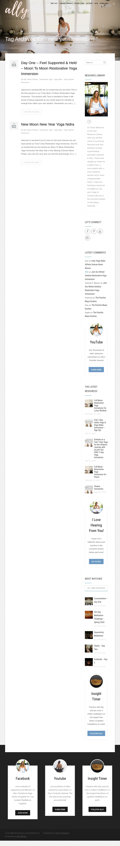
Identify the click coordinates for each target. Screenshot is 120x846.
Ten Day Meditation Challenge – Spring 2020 (99, 622)
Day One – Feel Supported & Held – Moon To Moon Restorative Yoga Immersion (49, 73)
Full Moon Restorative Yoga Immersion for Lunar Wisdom (100, 410)
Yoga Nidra (58, 85)
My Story (96, 567)
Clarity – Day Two (99, 653)
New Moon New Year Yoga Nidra (47, 130)
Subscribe (96, 375)
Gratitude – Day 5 (100, 666)
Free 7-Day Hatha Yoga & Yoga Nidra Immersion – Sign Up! (100, 430)
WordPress (21, 842)
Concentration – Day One (101, 605)
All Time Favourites (96, 593)
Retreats (89, 6)
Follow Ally (96, 739)
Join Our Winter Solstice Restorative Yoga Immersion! (95, 281)
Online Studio (79, 6)
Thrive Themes (62, 838)
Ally (25, 85)
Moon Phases (33, 85)
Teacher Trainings (66, 6)
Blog (96, 6)
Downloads (104, 6)
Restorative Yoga (46, 85)
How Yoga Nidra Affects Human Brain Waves (95, 270)
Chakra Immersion (98, 492)
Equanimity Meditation (99, 639)
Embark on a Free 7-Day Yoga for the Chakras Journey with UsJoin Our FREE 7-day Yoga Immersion (101, 454)
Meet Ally (54, 6)
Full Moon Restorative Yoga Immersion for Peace (100, 477)
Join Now (23, 818)
